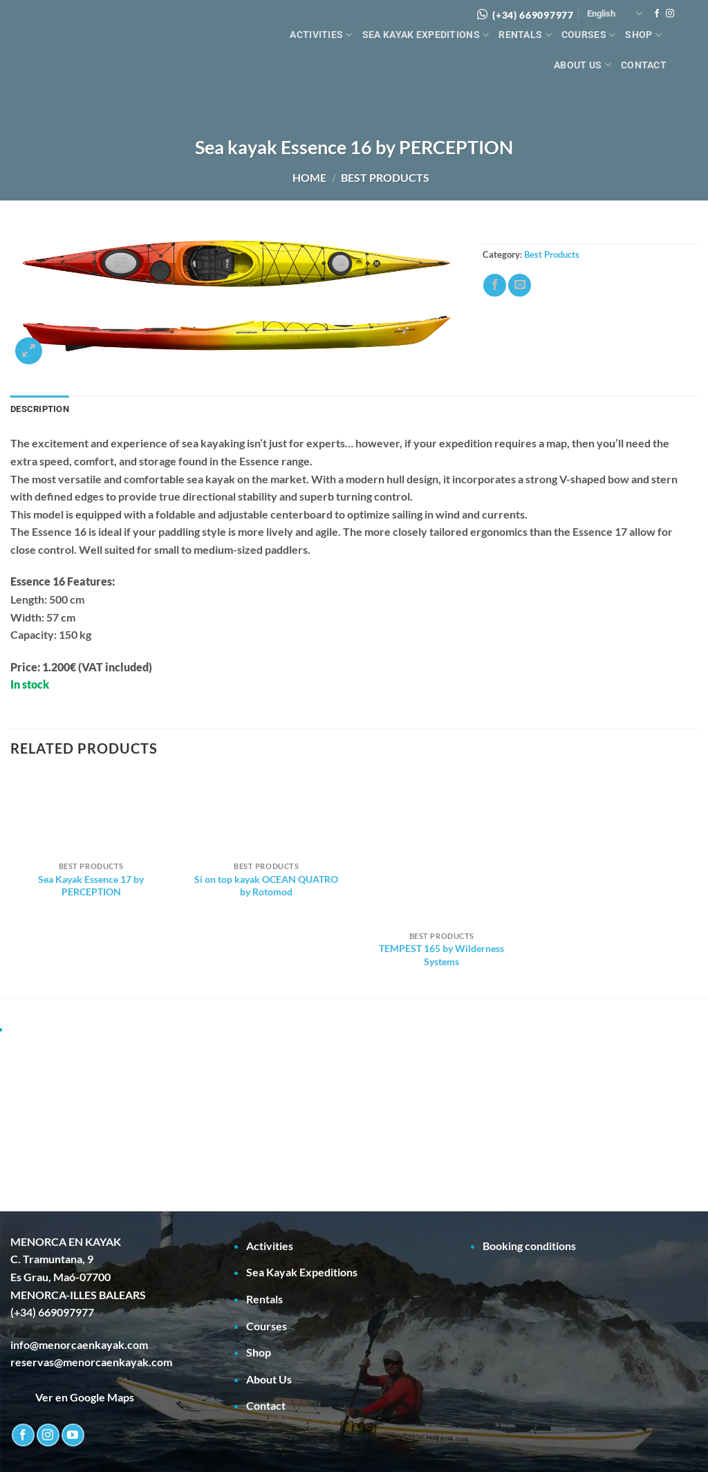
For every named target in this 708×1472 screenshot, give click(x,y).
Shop (643, 34)
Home (309, 177)
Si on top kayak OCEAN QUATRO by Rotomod (266, 885)
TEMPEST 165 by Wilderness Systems (441, 954)
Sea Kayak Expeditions (426, 34)
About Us (582, 64)
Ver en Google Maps (72, 1397)
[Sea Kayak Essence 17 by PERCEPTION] (91, 814)
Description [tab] (39, 409)
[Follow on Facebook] (657, 14)
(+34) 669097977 (533, 15)
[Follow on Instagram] (670, 14)
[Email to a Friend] (519, 285)
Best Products (385, 177)
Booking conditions (529, 1245)
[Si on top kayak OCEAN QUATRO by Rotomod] (266, 814)
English (614, 13)
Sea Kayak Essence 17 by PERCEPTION (91, 885)
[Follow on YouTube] (73, 1435)
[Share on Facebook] (494, 285)
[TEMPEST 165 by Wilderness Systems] (442, 849)
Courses (588, 34)
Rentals (525, 34)
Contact (644, 65)
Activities (321, 34)
